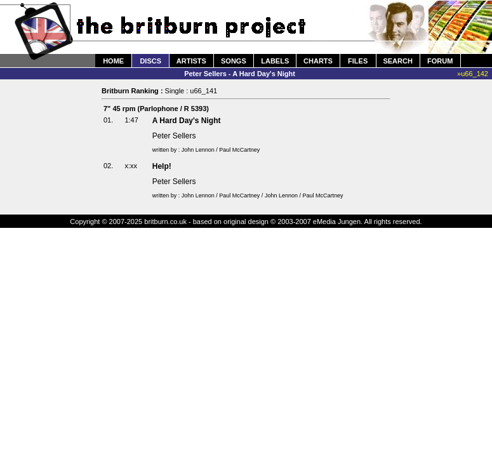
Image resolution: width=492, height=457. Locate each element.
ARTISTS (191, 61)
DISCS (150, 61)
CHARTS (318, 61)
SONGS (233, 61)
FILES (358, 61)
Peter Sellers (174, 135)
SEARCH (397, 61)
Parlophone (159, 108)
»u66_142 (472, 73)
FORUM (440, 61)
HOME (113, 61)
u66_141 (203, 91)
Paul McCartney (239, 150)
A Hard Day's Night (186, 120)
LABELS (275, 61)
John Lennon (198, 150)
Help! (161, 166)
